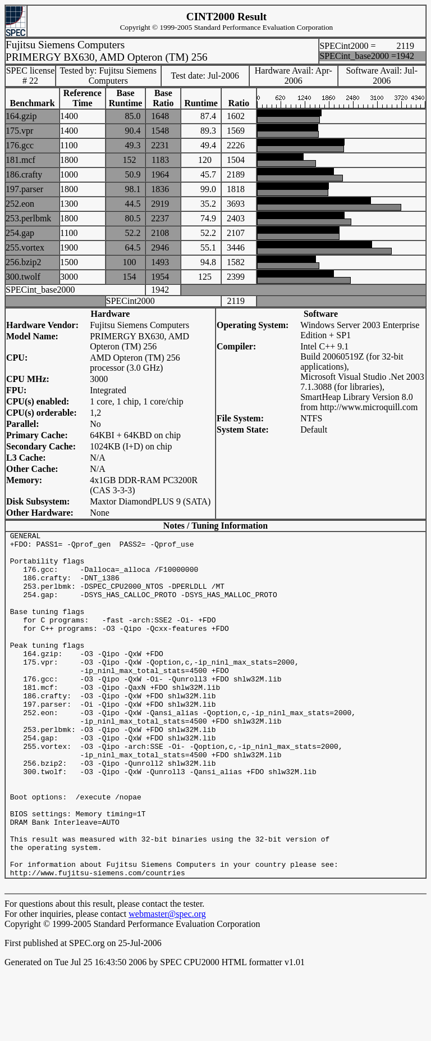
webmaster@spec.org (167, 983)
